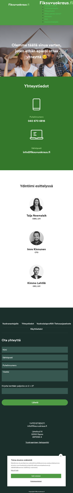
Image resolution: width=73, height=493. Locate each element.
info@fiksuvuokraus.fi (36, 152)
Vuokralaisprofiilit (45, 323)
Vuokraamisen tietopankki (37, 442)
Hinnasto (48, 16)
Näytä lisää (14, 474)
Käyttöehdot (36, 329)
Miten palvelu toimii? (52, 14)
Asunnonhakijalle (51, 22)
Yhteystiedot (49, 11)
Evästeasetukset (36, 485)
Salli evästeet (36, 480)
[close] (61, 460)
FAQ (46, 19)
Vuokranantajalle (51, 8)
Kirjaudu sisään (50, 6)
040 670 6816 (36, 121)
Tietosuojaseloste (62, 323)
